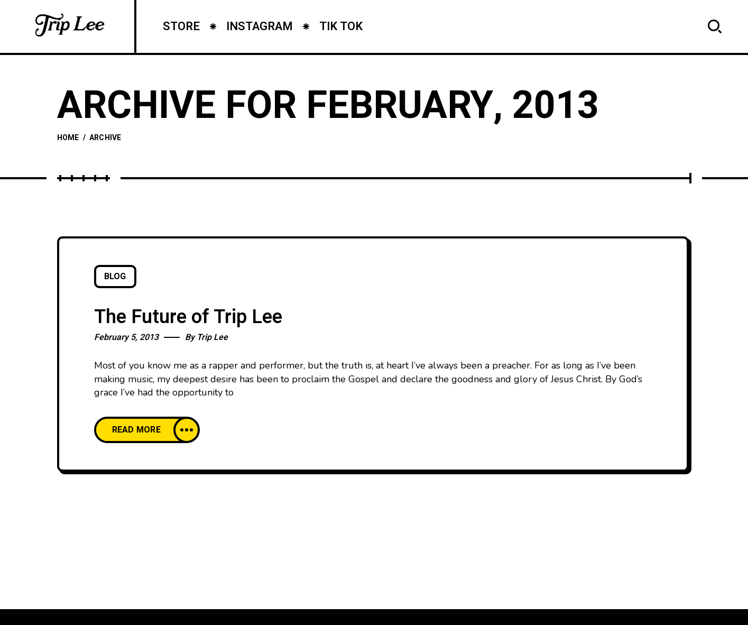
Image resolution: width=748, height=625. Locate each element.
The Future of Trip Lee (188, 317)
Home (68, 137)
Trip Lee (212, 337)
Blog (115, 276)
